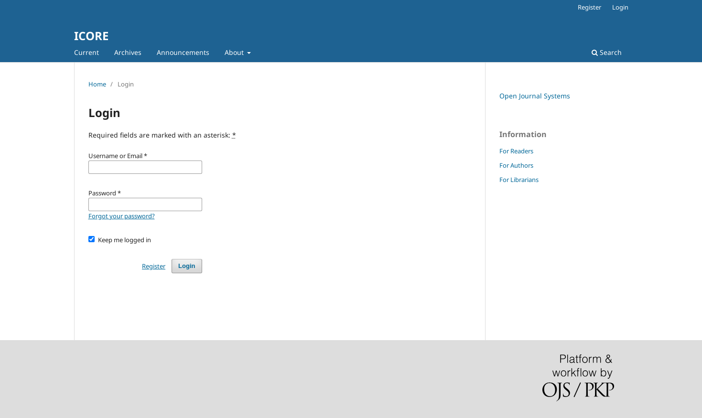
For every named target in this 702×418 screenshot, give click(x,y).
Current (86, 52)
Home (97, 84)
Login (620, 7)
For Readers (516, 151)
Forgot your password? (121, 216)
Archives (127, 52)
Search (607, 52)
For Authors (516, 165)
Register (589, 7)
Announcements (183, 52)
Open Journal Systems (534, 95)
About (235, 52)
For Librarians (519, 179)
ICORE (91, 35)
